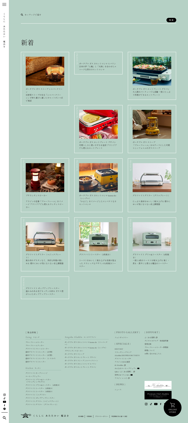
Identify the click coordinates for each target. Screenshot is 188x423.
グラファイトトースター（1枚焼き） (39, 391)
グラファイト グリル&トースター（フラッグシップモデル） (38, 380)
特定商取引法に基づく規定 (122, 416)
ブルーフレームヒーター (34, 342)
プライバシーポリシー (103, 416)
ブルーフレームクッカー (34, 345)
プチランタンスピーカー (74, 351)
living (32, 337)
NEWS (120, 384)
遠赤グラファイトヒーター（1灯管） (39, 355)
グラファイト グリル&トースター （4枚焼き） (43, 385)
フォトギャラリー (121, 337)
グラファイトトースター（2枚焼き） (39, 388)
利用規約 (90, 416)
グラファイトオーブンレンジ (36, 373)
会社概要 (81, 416)
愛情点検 (148, 344)
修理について (150, 350)
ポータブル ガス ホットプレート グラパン (80, 367)
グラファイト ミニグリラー (35, 394)
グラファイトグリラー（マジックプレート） (42, 401)
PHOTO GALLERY (127, 332)
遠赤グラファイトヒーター (35, 361)
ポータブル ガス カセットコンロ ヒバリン (80, 364)
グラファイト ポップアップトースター (40, 398)
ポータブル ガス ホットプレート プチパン (80, 357)
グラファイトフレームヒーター (37, 348)
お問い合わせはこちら (153, 354)
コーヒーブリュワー (33, 376)
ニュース (118, 389)
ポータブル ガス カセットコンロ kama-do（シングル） (86, 347)
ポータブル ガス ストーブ (74, 354)
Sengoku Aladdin (80, 337)
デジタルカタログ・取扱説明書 (156, 341)
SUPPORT (152, 332)
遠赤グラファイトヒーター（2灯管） (39, 352)
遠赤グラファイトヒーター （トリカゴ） (40, 358)
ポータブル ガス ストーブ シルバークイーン (81, 360)
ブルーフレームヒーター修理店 (156, 347)
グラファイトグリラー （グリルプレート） (41, 404)
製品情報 (32, 332)
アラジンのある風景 (122, 362)
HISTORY (119, 349)
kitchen (33, 368)
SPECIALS (123, 344)
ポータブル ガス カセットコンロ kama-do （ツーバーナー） (86, 343)
